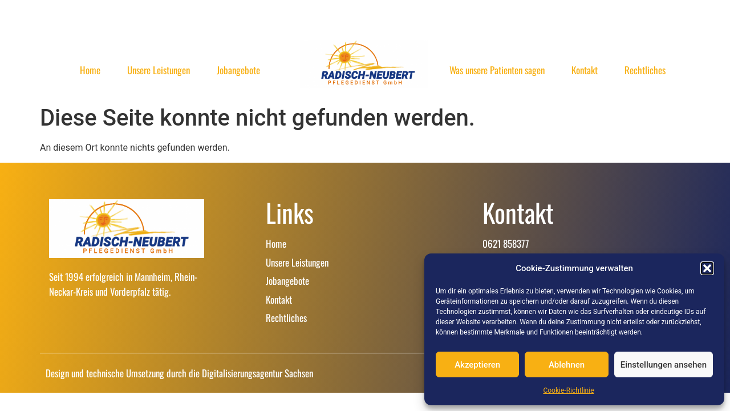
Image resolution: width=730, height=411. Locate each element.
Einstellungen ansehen (663, 365)
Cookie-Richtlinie (568, 390)
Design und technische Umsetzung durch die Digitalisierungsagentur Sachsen (179, 373)
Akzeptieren (477, 365)
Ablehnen (567, 365)
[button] (707, 268)
